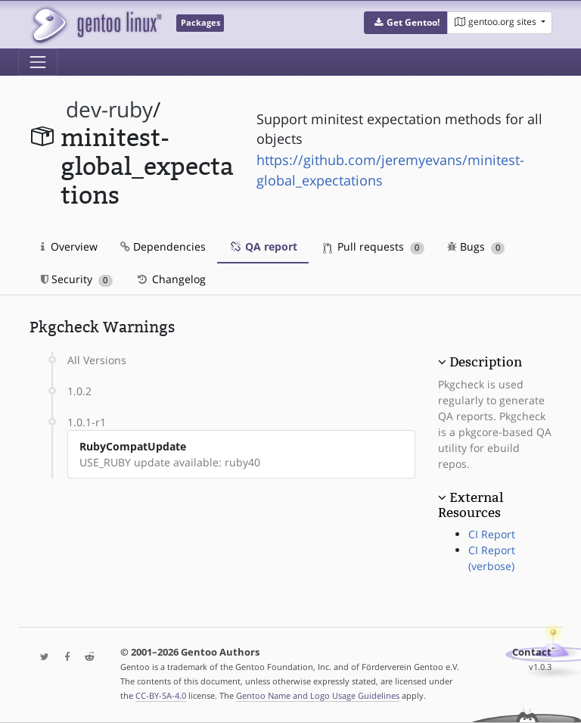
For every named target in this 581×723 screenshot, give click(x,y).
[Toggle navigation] (37, 62)
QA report (262, 246)
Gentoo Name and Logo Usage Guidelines (317, 695)
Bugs (476, 246)
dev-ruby (109, 109)
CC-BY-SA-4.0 (160, 695)
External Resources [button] (470, 505)
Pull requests (373, 246)
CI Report (491, 534)
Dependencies (163, 246)
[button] (406, 22)
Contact (531, 652)
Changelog (170, 279)
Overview (69, 246)
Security (77, 279)
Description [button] (485, 361)
